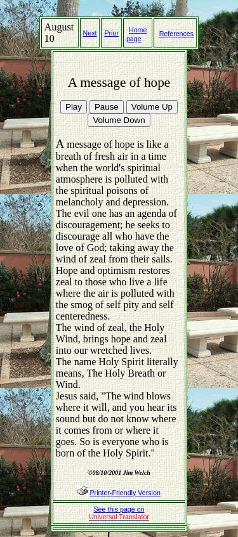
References (176, 33)
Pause (107, 107)
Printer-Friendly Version (124, 492)
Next (90, 33)
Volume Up (152, 107)
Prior (111, 33)
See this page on (119, 513)
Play (73, 107)
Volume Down (119, 120)
